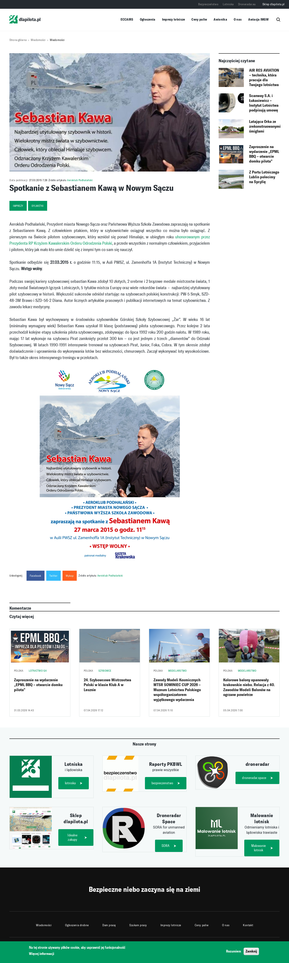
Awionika (220, 19)
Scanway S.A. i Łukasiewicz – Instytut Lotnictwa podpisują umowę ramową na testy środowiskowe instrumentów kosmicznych (263, 103)
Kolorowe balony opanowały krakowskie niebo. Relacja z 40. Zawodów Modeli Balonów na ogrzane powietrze (249, 687)
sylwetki (38, 205)
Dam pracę (109, 925)
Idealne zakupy (72, 837)
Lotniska (228, 4)
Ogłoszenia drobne (77, 925)
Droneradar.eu (247, 4)
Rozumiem (233, 951)
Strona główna (18, 40)
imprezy (18, 205)
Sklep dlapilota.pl (273, 4)
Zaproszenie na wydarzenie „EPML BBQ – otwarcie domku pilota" (264, 154)
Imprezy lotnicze (173, 19)
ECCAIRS (127, 19)
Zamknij (251, 951)
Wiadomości (38, 40)
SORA (166, 846)
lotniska (70, 783)
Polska (18, 670)
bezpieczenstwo (162, 783)
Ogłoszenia (147, 19)
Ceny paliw (199, 19)
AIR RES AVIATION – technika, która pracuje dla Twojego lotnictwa (264, 77)
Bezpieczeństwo (208, 4)
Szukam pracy (138, 925)
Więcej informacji (41, 954)
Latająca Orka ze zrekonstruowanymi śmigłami (265, 126)
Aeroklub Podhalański (80, 180)
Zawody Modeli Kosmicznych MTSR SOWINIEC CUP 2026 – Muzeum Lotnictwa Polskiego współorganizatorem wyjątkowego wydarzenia (177, 690)
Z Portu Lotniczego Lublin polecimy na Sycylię (264, 177)
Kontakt (248, 925)
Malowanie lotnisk (258, 848)
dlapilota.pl (25, 19)
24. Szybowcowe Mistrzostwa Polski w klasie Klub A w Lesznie (107, 685)
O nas (238, 19)
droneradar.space (254, 778)
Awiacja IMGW (258, 19)
